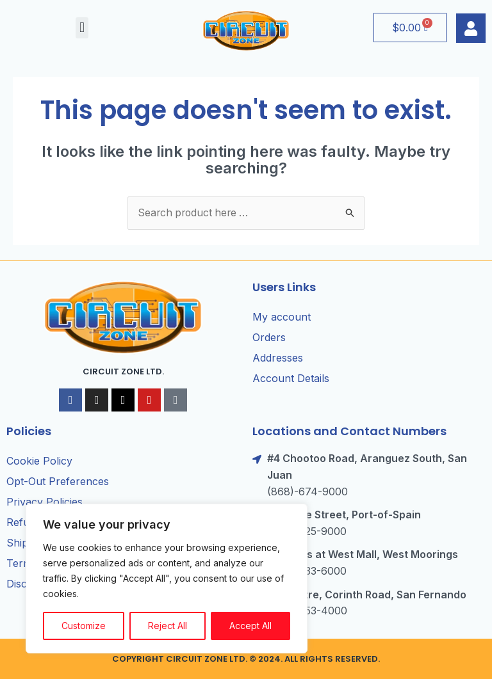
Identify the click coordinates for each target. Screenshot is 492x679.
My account (281, 316)
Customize (84, 625)
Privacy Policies (44, 502)
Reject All (167, 625)
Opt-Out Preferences (57, 481)
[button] (82, 27)
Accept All (250, 625)
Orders (269, 337)
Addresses (277, 357)
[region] (167, 578)
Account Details (290, 378)
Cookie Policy (39, 461)
